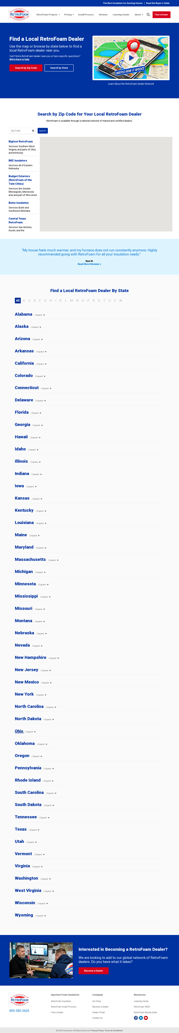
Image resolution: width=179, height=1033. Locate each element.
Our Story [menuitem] (96, 1001)
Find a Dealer (161, 14)
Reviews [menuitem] (103, 14)
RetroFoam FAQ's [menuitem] (142, 1006)
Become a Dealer (93, 970)
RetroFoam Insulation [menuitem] (61, 1001)
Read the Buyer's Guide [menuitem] (158, 3)
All (18, 300)
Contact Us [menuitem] (97, 1018)
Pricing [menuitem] (68, 14)
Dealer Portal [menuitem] (98, 1012)
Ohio (19, 731)
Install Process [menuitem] (86, 14)
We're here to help (19, 59)
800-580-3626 (19, 1011)
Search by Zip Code (26, 67)
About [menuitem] (138, 14)
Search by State (59, 67)
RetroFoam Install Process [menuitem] (63, 1006)
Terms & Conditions (114, 1030)
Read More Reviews (88, 264)
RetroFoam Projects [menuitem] (47, 14)
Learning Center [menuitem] (121, 14)
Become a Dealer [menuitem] (100, 1006)
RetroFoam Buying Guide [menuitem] (145, 1012)
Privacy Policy (97, 1030)
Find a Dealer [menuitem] (57, 1012)
